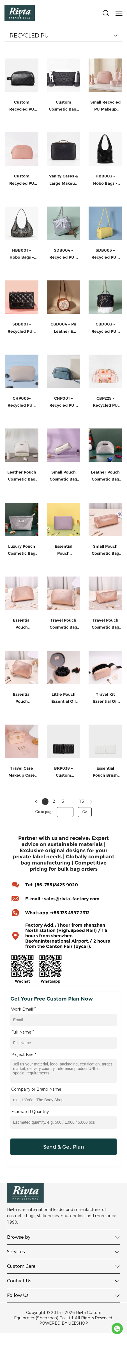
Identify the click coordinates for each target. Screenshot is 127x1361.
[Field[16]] (63, 1043)
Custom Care (21, 1266)
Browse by (18, 1237)
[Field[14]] (63, 1020)
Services (16, 1252)
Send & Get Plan (63, 1147)
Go (84, 812)
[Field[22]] (63, 1122)
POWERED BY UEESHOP (63, 1323)
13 (81, 801)
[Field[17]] (63, 1100)
